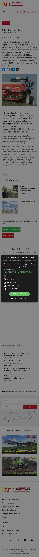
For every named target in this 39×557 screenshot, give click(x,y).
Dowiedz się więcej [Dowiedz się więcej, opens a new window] (8, 269)
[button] (19, 272)
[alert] (19, 278)
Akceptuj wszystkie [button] (19, 294)
